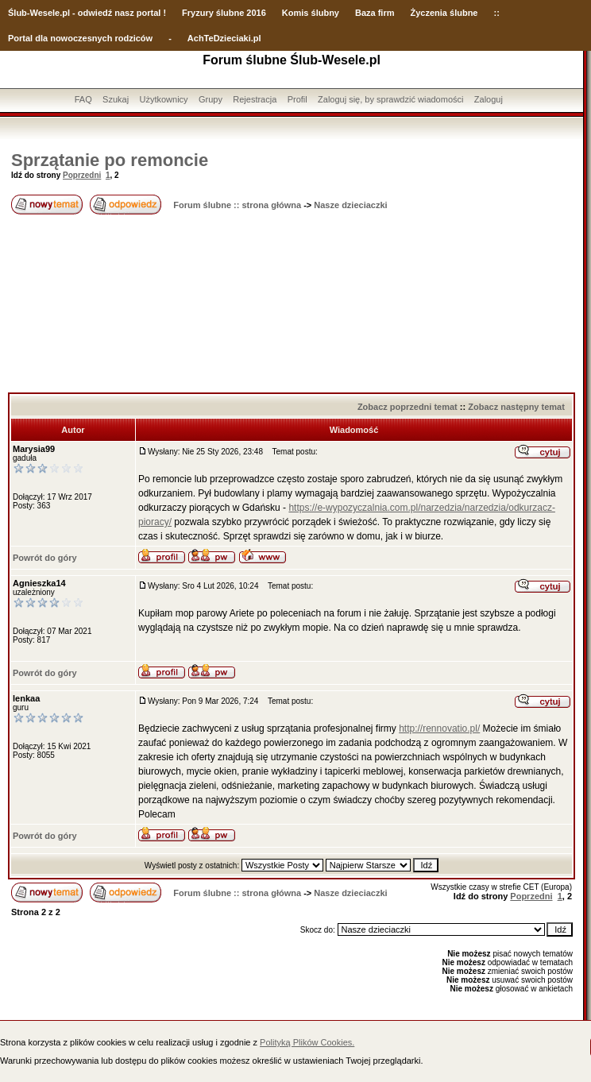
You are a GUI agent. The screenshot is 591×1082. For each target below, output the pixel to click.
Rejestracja (254, 99)
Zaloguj (488, 99)
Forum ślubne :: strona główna (237, 205)
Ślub (17, 12)
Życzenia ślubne (444, 12)
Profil (297, 99)
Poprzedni (82, 175)
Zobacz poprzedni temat (407, 407)
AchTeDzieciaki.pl (224, 38)
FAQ (83, 99)
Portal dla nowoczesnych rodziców (80, 38)
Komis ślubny (310, 12)
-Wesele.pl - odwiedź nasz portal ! (96, 12)
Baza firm (375, 12)
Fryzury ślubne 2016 (224, 12)
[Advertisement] (291, 305)
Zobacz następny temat (516, 407)
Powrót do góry (45, 557)
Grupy (210, 99)
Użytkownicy (163, 99)
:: (496, 12)
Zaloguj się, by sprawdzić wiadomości (390, 99)
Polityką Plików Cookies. (307, 1042)
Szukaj (115, 99)
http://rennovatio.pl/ (439, 728)
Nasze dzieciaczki (350, 205)
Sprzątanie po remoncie (109, 160)
